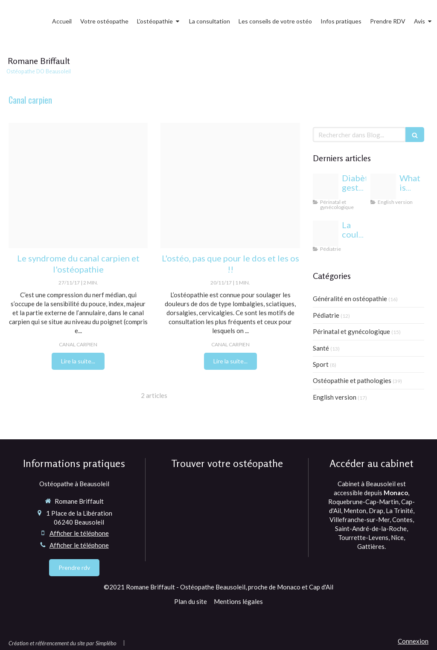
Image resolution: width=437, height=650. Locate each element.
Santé (321, 348)
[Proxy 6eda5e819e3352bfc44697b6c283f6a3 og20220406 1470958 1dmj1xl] (383, 186)
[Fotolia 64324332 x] (230, 185)
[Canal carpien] (78, 185)
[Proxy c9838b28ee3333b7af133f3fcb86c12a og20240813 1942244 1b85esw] (325, 186)
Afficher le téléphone (79, 533)
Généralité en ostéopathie (350, 298)
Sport (321, 364)
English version (334, 397)
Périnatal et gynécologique (351, 331)
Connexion (413, 641)
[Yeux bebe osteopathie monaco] (325, 233)
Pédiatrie (326, 315)
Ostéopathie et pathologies (352, 380)
